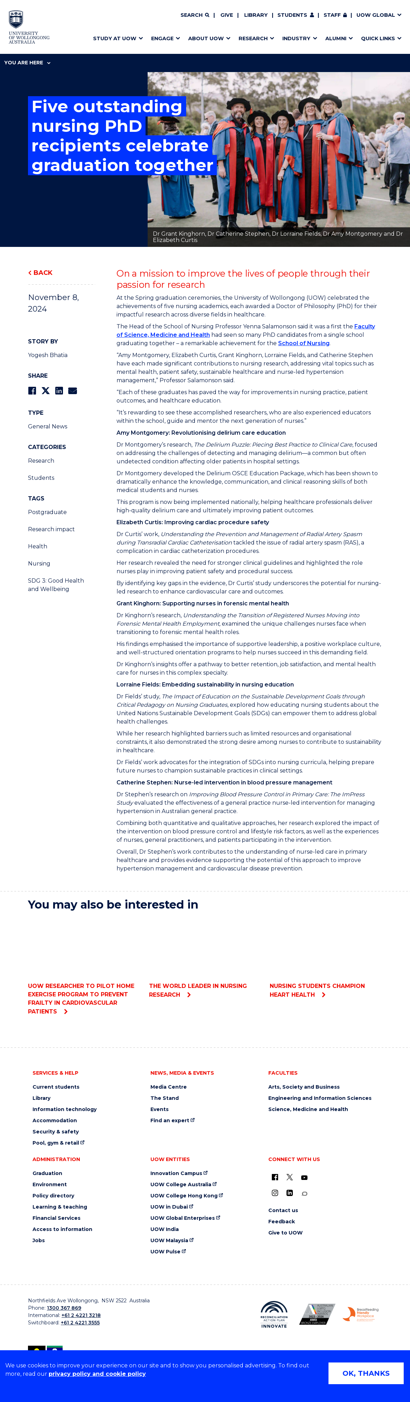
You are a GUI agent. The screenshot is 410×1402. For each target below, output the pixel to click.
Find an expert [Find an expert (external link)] (169, 1121)
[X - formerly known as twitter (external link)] (289, 1177)
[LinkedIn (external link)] (289, 1193)
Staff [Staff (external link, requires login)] (332, 15)
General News (47, 426)
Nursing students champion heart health (326, 957)
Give (226, 15)
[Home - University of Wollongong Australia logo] (29, 27)
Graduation (47, 1173)
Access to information (62, 1229)
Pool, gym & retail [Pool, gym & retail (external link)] (56, 1143)
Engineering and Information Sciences (320, 1098)
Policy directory (53, 1196)
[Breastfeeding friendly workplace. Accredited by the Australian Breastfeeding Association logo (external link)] (360, 1314)
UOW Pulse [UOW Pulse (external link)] (165, 1252)
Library (256, 15)
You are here (27, 62)
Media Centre (168, 1087)
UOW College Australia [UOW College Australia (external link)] (180, 1185)
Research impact (51, 529)
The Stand (164, 1098)
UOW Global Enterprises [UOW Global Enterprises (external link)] (182, 1218)
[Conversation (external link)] (304, 1194)
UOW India (164, 1229)
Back (43, 273)
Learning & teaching (60, 1207)
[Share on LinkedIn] (59, 390)
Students (292, 15)
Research (41, 460)
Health (37, 546)
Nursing (39, 563)
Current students (56, 1087)
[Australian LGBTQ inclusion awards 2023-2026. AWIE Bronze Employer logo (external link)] (317, 1314)
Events (159, 1109)
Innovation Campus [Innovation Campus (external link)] (176, 1173)
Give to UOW (285, 1233)
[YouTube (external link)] (304, 1178)
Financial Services (56, 1218)
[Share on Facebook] (32, 390)
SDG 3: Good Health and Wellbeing (56, 584)
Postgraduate (47, 512)
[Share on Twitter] (45, 390)
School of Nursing (304, 343)
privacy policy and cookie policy (97, 1374)
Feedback (281, 1222)
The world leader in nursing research (205, 957)
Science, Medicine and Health (308, 1109)
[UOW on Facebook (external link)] (275, 1177)
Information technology (65, 1109)
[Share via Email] (72, 390)
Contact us (283, 1211)
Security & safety (56, 1132)
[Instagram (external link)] (275, 1193)
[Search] (195, 15)
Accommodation (55, 1121)
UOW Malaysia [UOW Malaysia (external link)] (169, 1241)
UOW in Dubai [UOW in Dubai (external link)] (169, 1207)
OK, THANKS (366, 1373)
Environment (50, 1185)
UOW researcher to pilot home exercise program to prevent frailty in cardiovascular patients (84, 966)
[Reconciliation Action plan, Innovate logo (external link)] (274, 1314)
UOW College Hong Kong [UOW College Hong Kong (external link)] (184, 1196)
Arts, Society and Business (304, 1087)
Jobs (39, 1241)
